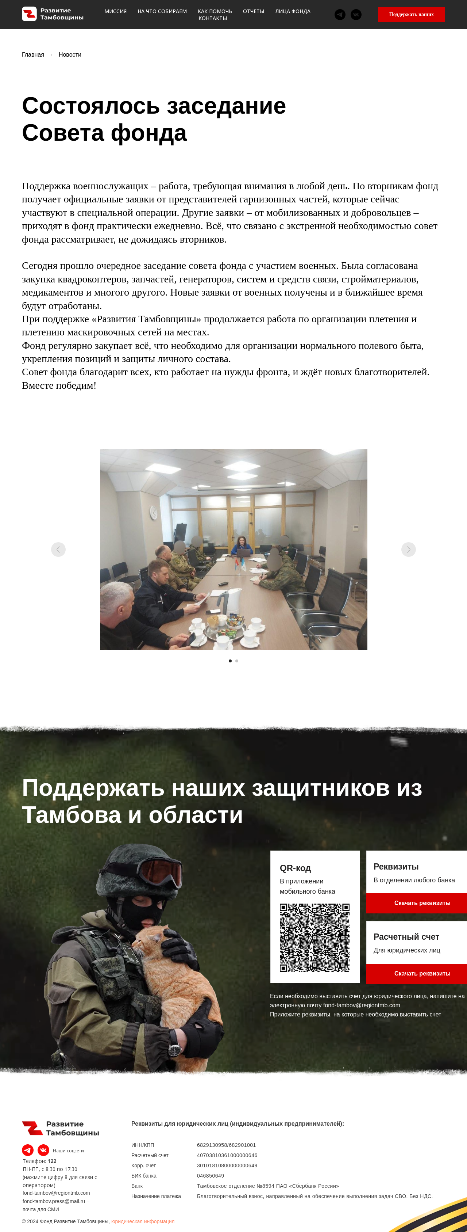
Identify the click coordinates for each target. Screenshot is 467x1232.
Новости (70, 55)
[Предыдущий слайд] (58, 549)
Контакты (339, 14)
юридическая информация (142, 1221)
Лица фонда (296, 14)
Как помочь (218, 14)
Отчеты (257, 14)
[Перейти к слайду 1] (230, 660)
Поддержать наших (411, 14)
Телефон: (34, 1160)
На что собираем (165, 14)
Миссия (119, 14)
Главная (33, 55)
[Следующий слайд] (408, 549)
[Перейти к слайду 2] (236, 660)
